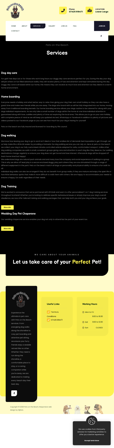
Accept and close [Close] (91, 440)
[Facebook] (101, 36)
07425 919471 (55, 320)
